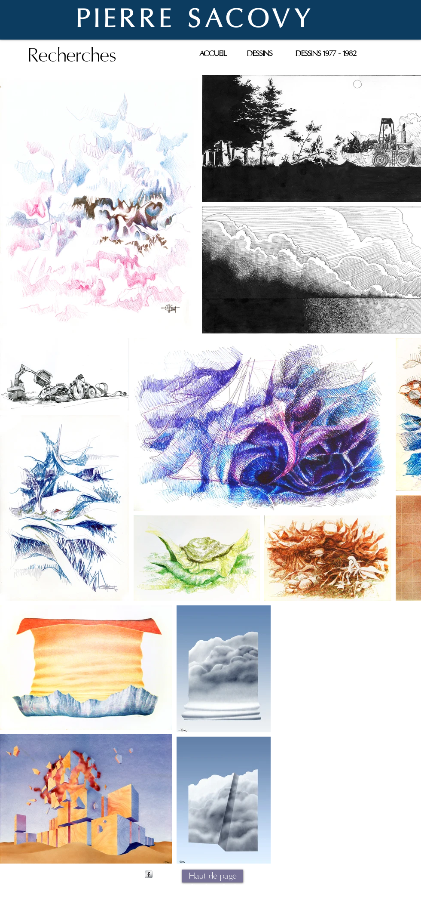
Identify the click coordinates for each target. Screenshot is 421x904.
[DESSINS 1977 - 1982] (326, 53)
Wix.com (278, 886)
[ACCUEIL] (213, 53)
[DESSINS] (259, 53)
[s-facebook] (149, 874)
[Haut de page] (212, 876)
